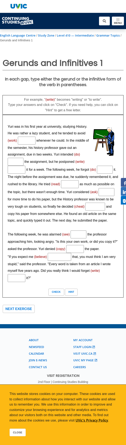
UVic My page (83, 360)
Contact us (38, 367)
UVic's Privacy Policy (92, 420)
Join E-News (38, 360)
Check (56, 292)
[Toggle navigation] (118, 21)
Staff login (82, 347)
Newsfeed (36, 347)
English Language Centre (17, 35)
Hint (71, 292)
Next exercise (18, 309)
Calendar (36, 354)
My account (83, 340)
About (34, 340)
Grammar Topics (108, 35)
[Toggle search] (104, 21)
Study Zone (46, 35)
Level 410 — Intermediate (75, 35)
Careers (79, 367)
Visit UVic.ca (82, 354)
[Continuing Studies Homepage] (17, 21)
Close (17, 432)
